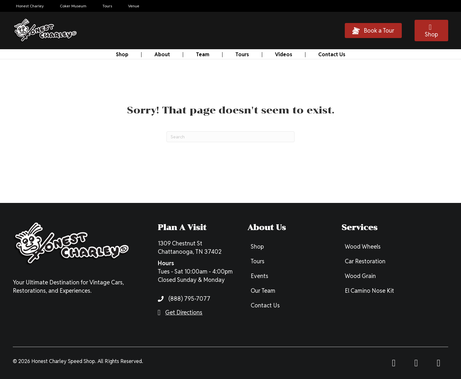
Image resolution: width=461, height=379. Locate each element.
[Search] (230, 136)
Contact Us (331, 54)
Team (202, 54)
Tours (242, 54)
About (162, 54)
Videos (283, 54)
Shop (122, 54)
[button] (373, 30)
